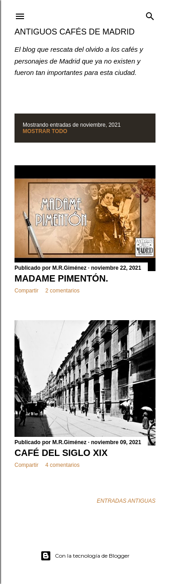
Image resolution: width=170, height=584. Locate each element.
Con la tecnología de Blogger (85, 555)
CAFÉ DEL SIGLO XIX (61, 453)
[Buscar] (150, 14)
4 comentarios (62, 465)
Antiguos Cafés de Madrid (75, 31)
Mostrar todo (45, 131)
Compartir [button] (27, 290)
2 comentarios (62, 290)
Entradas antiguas (126, 501)
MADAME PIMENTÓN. (61, 278)
